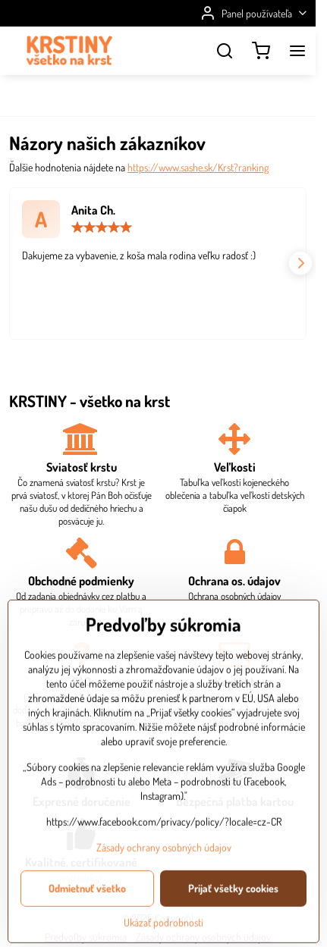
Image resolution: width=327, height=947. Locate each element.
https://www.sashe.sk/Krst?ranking (198, 167)
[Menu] (297, 51)
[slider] (101, 227)
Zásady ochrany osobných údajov (163, 901)
